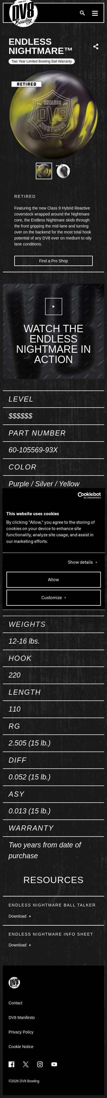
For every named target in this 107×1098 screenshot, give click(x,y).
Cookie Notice (21, 1046)
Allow (53, 579)
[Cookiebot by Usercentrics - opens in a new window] (76, 495)
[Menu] (95, 13)
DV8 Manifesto (22, 1017)
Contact (15, 1003)
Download (20, 916)
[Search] (82, 13)
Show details (80, 562)
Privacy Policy (21, 1032)
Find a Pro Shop (53, 261)
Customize (51, 597)
